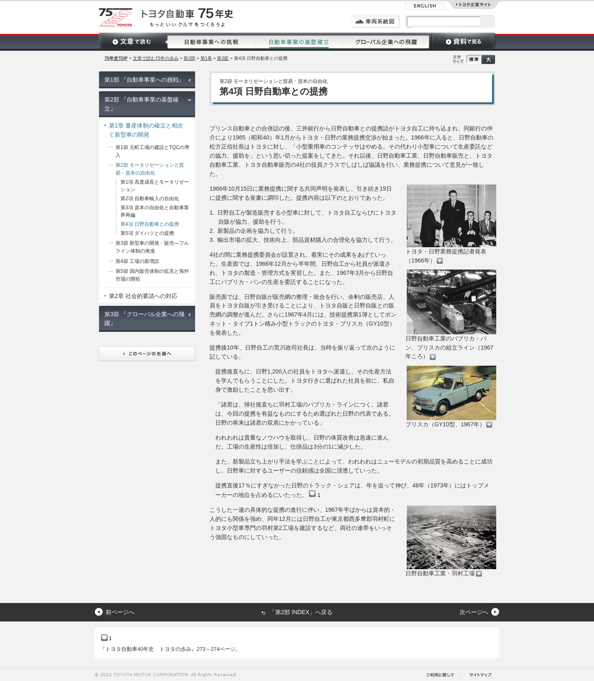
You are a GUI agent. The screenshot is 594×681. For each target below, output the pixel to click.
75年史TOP (115, 58)
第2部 (189, 58)
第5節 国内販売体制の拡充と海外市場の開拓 (152, 275)
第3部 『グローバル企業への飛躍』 (144, 318)
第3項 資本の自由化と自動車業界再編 (154, 211)
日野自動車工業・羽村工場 (450, 541)
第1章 (206, 58)
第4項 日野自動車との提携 (149, 224)
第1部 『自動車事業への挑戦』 (144, 79)
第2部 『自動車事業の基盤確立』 (141, 104)
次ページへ (474, 612)
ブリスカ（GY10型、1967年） (450, 397)
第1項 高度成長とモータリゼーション (154, 186)
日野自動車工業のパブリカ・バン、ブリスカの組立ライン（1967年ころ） (450, 315)
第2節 (223, 58)
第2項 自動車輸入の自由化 (149, 198)
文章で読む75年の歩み (156, 58)
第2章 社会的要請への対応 (143, 296)
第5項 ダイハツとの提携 (147, 233)
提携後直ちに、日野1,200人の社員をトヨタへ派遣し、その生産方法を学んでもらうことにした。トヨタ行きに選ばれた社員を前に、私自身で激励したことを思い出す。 (304, 380)
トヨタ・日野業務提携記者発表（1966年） (450, 224)
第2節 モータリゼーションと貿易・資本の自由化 (150, 169)
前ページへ (120, 612)
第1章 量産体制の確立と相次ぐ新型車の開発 (146, 130)
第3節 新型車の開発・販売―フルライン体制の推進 (152, 247)
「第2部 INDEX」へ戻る (300, 612)
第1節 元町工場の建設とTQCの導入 (152, 151)
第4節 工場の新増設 (137, 261)
